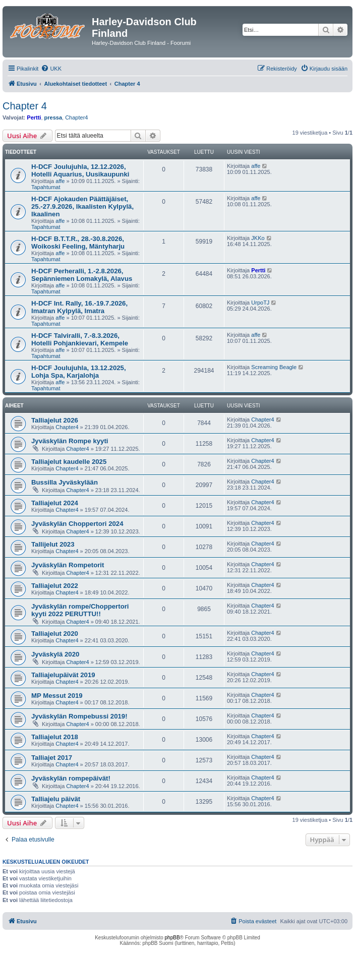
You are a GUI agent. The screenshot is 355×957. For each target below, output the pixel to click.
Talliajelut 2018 (54, 737)
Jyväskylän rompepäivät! (70, 778)
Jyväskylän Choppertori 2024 (77, 523)
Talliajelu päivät (55, 799)
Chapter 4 (25, 105)
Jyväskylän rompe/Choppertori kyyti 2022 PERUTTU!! (80, 610)
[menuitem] (51, 69)
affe (60, 181)
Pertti (34, 117)
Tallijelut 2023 (53, 544)
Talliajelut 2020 (54, 633)
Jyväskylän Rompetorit (67, 565)
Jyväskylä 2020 (55, 654)
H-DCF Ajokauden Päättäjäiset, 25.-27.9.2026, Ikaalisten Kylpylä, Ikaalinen (82, 206)
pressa (53, 117)
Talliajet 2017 (51, 757)
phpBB (172, 937)
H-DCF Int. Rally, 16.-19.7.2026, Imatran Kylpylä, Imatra (79, 307)
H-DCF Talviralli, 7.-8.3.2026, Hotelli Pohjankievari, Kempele (79, 339)
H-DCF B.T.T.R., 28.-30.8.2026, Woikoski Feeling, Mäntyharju (78, 242)
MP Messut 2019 (57, 695)
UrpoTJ (260, 303)
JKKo (257, 238)
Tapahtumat (45, 187)
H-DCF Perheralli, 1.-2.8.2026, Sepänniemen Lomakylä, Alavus (81, 274)
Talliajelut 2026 (54, 420)
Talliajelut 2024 (54, 503)
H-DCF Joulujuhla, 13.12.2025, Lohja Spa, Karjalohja (78, 371)
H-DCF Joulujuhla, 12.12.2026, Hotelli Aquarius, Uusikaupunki (80, 170)
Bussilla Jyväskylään (64, 482)
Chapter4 (76, 117)
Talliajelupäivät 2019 (63, 675)
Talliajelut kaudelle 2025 (68, 461)
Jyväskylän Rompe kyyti (69, 441)
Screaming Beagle (274, 367)
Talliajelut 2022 (54, 585)
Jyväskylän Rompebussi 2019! (79, 716)
